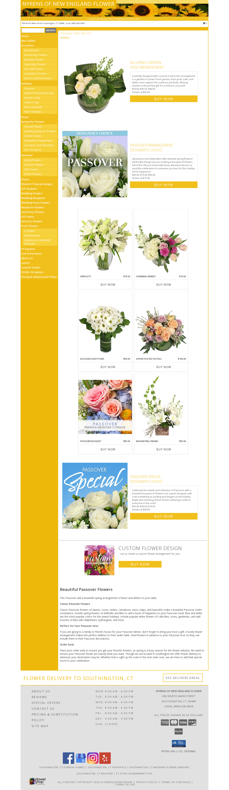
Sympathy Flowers (32, 121)
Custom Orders (30, 267)
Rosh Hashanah (33, 107)
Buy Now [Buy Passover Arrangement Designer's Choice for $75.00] (163, 184)
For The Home (32, 150)
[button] (179, 743)
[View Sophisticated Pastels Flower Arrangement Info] (161, 324)
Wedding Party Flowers (35, 202)
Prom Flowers (29, 226)
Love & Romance (31, 253)
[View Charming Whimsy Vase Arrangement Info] (161, 242)
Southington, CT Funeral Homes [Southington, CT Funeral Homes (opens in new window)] (62, 767)
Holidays (26, 83)
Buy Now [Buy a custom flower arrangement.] (140, 564)
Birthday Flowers (34, 59)
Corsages (29, 230)
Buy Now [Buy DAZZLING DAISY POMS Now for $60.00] (108, 367)
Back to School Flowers (38, 78)
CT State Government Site (134, 773)
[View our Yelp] (105, 763)
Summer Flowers (34, 164)
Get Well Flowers (34, 69)
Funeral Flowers (33, 126)
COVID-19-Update (32, 272)
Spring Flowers (32, 160)
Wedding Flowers (31, 193)
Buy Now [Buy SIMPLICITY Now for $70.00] (108, 285)
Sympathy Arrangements (38, 140)
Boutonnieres (32, 235)
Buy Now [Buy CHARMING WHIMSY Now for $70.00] (163, 285)
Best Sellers (28, 40)
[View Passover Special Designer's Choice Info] (95, 495)
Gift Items (27, 216)
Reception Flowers (32, 207)
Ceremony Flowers (32, 212)
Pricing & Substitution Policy (39, 276)
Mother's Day (32, 97)
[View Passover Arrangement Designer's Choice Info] (95, 164)
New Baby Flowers (35, 64)
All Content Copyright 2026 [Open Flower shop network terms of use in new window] (79, 782)
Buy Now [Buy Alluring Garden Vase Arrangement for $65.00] (163, 98)
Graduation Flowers (35, 73)
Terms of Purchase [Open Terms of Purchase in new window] (176, 782)
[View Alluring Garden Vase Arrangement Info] (95, 79)
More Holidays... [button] (33, 111)
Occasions (27, 45)
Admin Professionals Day (38, 93)
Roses (24, 117)
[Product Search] (33, 30)
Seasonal (27, 155)
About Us (27, 258)
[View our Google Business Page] (80, 763)
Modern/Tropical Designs (37, 184)
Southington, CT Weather (95, 773)
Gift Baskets (29, 188)
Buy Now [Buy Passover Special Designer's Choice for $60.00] (163, 516)
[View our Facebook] (68, 763)
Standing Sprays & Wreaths (40, 131)
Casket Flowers (33, 136)
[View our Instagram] (93, 763)
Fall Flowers (31, 169)
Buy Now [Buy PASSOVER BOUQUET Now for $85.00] (108, 449)
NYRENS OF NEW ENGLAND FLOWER (68, 3)
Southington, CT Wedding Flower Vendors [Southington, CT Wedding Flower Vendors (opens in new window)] (159, 767)
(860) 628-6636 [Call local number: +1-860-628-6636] (78, 23)
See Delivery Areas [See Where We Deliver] (183, 678)
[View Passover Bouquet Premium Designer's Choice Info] (105, 406)
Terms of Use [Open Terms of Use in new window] (125, 784)
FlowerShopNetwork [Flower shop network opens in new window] (117, 782)
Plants (25, 179)
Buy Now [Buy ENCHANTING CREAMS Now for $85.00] (163, 449)
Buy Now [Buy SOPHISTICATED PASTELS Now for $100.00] (163, 367)
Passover (29, 88)
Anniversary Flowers (35, 55)
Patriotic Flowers (31, 221)
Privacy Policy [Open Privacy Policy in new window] (147, 782)
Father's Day (31, 102)
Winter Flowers (33, 174)
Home (25, 36)
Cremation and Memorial (38, 145)
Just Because (31, 50)
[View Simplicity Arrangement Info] (105, 242)
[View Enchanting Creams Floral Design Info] (161, 407)
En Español (28, 249)
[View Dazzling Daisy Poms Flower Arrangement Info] (105, 324)
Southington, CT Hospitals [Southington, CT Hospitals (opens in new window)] (107, 767)
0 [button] (205, 23)
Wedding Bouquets (33, 198)
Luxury (25, 263)
